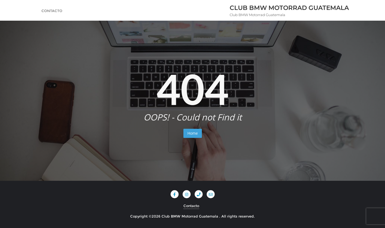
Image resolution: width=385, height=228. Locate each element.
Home (192, 133)
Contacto (191, 206)
